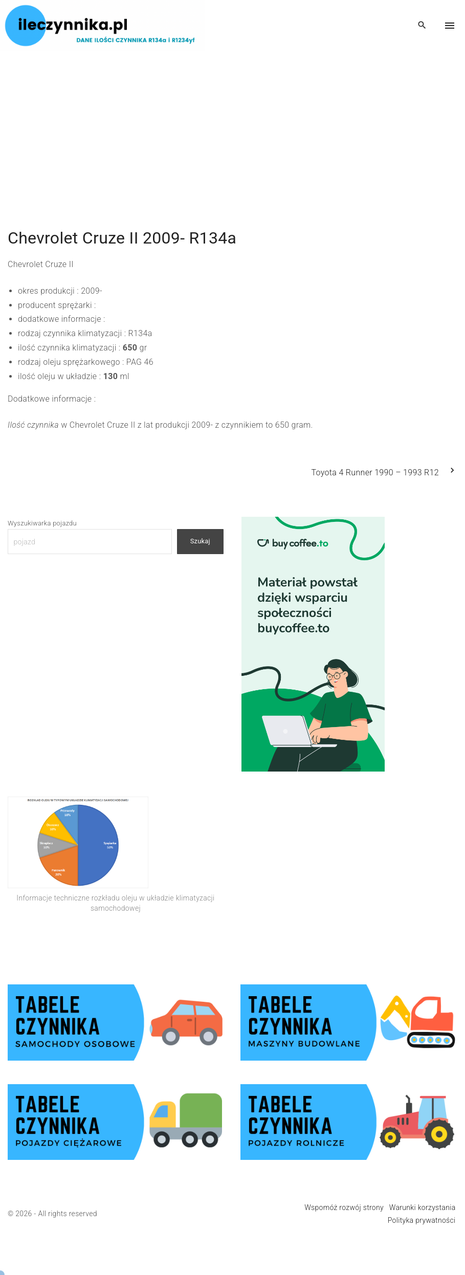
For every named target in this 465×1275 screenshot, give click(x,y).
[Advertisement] (232, 122)
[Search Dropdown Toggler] (422, 25)
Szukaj (200, 541)
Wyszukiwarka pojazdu (42, 523)
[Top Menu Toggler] (449, 25)
